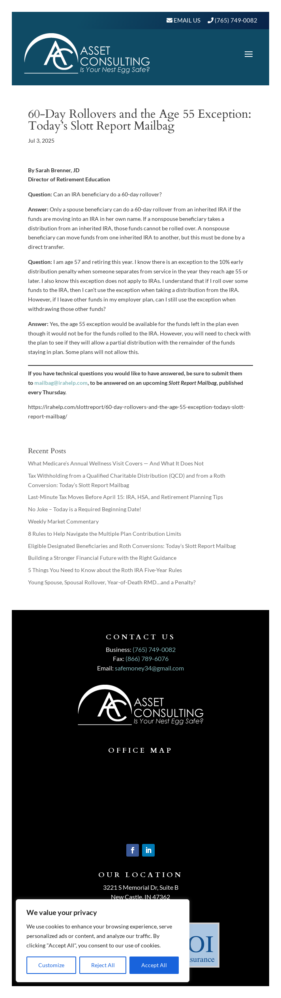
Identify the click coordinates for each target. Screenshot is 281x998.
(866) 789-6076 (147, 658)
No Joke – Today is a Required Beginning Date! (84, 509)
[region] (102, 940)
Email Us (186, 20)
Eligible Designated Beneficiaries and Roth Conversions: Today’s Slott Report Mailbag (132, 545)
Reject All (103, 965)
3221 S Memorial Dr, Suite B (140, 887)
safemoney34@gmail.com (149, 668)
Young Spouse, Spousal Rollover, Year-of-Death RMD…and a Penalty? (112, 582)
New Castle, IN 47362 (140, 896)
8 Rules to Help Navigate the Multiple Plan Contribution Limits (104, 533)
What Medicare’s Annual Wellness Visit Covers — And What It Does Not (116, 463)
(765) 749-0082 (236, 20)
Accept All (154, 965)
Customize (51, 965)
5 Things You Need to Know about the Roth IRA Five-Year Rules (105, 570)
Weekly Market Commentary (63, 521)
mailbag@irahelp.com (61, 382)
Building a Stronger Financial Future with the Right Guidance (102, 557)
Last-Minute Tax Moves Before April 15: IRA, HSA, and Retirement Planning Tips (125, 496)
